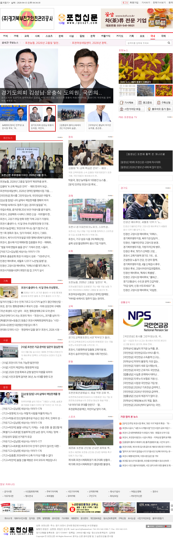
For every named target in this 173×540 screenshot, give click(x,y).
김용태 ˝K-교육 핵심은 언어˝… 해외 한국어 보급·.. (24, 186)
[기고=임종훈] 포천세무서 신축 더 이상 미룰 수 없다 (27, 455)
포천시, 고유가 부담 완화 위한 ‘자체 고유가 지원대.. (24, 219)
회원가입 (134, 2)
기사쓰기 (146, 2)
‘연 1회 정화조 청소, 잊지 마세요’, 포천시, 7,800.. (23, 233)
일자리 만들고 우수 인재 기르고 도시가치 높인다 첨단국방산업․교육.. (33, 302)
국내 (152, 36)
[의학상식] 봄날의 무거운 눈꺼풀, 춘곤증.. (99, 126)
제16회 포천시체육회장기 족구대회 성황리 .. (89, 460)
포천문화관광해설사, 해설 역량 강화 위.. (89, 392)
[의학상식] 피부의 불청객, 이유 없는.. (141, 361)
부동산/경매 (136, 492)
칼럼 (82, 36)
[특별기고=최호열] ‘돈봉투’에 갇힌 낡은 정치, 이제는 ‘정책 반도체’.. (34, 432)
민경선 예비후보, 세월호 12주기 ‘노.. (142, 222)
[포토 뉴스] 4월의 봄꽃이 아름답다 (135, 81)
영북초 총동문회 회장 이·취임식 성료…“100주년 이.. (25, 256)
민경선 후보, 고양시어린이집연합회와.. (142, 268)
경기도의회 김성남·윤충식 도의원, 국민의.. (51, 92)
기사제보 (65, 518)
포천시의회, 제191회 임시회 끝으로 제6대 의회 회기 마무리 (146, 447)
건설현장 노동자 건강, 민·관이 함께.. (140, 260)
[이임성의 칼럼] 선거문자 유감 (16, 437)
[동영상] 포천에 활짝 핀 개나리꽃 (145, 154)
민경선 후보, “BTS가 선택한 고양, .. (140, 251)
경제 (16, 36)
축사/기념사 (115, 492)
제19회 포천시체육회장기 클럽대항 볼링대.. (89, 464)
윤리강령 (55, 518)
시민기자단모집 (143, 518)
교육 (26, 36)
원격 (171, 2)
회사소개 (8, 518)
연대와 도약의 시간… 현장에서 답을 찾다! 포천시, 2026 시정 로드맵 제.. (35, 329)
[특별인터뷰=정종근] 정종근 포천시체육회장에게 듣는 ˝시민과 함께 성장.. (36, 320)
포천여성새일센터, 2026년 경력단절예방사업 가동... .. (26, 191)
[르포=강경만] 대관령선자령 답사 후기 (18, 325)
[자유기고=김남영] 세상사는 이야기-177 (21, 441)
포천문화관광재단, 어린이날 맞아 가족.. (87, 409)
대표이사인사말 (20, 518)
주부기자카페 (52, 492)
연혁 (38, 518)
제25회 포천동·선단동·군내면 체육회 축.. (89, 448)
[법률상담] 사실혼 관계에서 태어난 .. (141, 374)
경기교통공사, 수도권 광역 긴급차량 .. (141, 281)
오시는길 (131, 518)
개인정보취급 (95, 518)
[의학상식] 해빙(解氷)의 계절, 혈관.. (140, 400)
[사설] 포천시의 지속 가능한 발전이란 (20, 363)
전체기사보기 (159, 2)
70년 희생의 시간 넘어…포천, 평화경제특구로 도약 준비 (27, 311)
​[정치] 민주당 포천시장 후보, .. (83, 184)
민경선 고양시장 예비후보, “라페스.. (140, 234)
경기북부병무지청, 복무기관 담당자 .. (141, 238)
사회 (37, 36)
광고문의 (84, 518)
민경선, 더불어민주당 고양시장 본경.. (141, 243)
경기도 (119, 36)
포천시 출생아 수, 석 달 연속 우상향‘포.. (40, 287)
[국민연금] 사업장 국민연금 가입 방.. (141, 383)
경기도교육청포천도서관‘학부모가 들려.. (89, 337)
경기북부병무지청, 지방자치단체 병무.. (142, 247)
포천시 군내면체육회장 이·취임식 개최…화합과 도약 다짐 (145, 433)
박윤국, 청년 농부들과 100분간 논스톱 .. (87, 180)
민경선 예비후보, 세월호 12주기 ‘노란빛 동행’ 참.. (23, 261)
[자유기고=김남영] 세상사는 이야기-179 (19, 252)
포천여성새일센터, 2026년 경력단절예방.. (88, 294)
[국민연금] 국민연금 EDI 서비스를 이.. (141, 353)
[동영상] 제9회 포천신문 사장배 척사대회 (140, 162)
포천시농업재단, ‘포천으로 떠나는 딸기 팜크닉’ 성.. (24, 228)
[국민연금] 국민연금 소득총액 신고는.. (141, 357)
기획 (131, 36)
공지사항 (8, 492)
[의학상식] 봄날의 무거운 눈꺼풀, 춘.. (141, 348)
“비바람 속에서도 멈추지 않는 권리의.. (86, 298)
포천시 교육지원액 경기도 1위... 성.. (140, 255)
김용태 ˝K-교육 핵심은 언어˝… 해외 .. (88, 168)
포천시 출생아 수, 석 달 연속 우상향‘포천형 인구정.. (24, 223)
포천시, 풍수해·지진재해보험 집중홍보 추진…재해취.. (26, 242)
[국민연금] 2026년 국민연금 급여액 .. (141, 391)
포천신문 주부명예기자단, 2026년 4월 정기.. (24, 175)
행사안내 (29, 496)
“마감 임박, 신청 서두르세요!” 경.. (139, 286)
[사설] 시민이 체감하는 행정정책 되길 (20, 367)
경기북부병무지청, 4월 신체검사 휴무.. (142, 264)
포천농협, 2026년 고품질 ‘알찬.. (42, 43)
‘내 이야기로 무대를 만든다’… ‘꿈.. (84, 405)
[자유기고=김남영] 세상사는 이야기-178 (21, 423)
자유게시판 (8, 496)
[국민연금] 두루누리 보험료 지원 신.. (141, 379)
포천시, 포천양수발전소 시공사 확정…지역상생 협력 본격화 (146, 437)
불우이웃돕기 (158, 518)
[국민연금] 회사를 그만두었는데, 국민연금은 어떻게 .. (26, 195)
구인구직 (92, 496)
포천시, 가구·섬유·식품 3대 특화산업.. (86, 239)
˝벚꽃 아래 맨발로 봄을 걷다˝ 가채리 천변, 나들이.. (24, 247)
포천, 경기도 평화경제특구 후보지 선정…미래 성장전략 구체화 (30, 306)
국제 (163, 36)
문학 (92, 36)
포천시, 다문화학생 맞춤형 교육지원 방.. (87, 349)
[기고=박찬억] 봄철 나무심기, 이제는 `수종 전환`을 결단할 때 (31, 427)
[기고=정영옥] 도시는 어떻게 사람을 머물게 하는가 (26, 413)
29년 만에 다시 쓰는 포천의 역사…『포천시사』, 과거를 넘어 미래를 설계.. (35, 315)
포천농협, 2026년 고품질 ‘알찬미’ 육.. (87, 282)
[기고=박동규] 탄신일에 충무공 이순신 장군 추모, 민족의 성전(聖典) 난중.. (37, 418)
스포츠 (49, 36)
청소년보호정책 (109, 518)
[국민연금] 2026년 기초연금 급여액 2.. (142, 387)
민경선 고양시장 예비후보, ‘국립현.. (140, 290)
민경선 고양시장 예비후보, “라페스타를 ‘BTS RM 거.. (25, 266)
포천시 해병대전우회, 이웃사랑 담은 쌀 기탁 (140, 456)
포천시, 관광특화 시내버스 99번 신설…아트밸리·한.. (25, 214)
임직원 (32, 518)
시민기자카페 (73, 492)
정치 (5, 36)
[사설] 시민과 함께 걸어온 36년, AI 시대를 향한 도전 (27, 377)
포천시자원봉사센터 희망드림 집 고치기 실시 (22, 270)
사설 (71, 36)
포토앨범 (50, 496)
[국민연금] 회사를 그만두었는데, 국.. (142, 336)
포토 (142, 36)
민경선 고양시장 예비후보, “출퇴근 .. (140, 277)
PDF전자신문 (136, 496)
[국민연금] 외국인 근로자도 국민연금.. (141, 370)
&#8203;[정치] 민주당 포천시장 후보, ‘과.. (13, 126)
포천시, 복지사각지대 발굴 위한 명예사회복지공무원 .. (26, 237)
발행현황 (46, 518)
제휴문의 (74, 518)
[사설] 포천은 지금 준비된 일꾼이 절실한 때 (42, 347)
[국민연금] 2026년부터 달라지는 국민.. (142, 405)
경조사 (155, 492)
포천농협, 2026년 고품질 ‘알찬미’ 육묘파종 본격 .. (24, 181)
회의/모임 (114, 496)
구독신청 (122, 518)
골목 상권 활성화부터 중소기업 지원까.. (87, 243)
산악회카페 (93, 492)
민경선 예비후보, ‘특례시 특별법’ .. (139, 273)
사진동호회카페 (31, 492)
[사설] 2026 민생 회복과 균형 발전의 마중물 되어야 (26, 372)
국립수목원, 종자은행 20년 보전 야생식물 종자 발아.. (25, 209)
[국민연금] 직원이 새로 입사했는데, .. (141, 366)
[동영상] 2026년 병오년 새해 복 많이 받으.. (141, 167)
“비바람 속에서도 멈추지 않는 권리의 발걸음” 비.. (23, 205)
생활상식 (105, 36)
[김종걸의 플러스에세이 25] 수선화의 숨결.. (70, 126)
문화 (60, 36)
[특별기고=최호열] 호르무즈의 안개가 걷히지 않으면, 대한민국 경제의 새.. (37, 446)
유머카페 (71, 496)
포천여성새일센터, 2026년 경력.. (90, 43)
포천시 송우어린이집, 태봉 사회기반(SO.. (88, 354)
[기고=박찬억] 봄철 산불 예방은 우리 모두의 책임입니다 (28, 460)
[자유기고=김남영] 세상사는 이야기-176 (21, 451)
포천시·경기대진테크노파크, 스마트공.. (88, 227)
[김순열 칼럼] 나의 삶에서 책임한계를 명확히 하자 (24, 200)
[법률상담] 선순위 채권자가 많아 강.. (141, 396)
